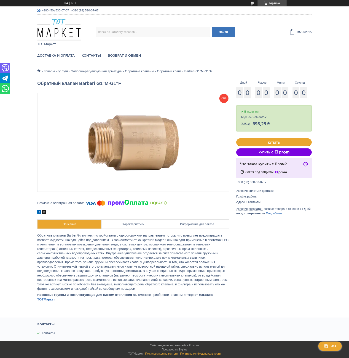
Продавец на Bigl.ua (174, 349)
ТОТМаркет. (46, 299)
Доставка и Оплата (56, 55)
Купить (274, 142)
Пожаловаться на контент (161, 353)
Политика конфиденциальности (200, 353)
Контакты (91, 55)
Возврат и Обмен (124, 55)
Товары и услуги (56, 71)
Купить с (273, 152)
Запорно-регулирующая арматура (96, 71)
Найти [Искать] (223, 32)
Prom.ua (194, 345)
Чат (330, 346)
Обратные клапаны (139, 71)
